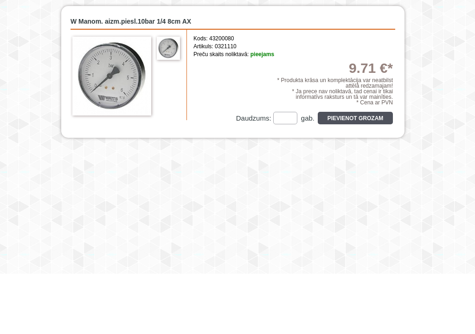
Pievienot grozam (355, 118)
